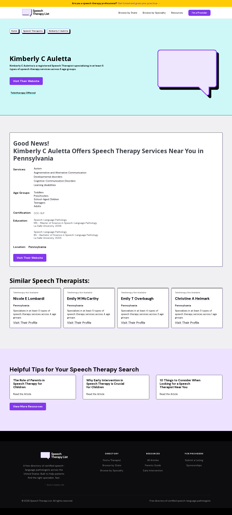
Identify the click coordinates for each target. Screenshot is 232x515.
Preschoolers (41, 195)
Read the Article (22, 394)
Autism (38, 168)
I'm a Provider (199, 12)
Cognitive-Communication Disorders (55, 180)
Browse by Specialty (154, 12)
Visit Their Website (26, 81)
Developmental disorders (48, 176)
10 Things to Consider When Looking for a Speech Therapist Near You (180, 384)
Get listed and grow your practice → (139, 3)
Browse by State (127, 12)
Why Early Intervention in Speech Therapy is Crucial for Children (105, 384)
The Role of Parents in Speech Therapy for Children (29, 384)
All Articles (153, 460)
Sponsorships (194, 465)
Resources (177, 12)
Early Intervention (153, 470)
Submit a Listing (194, 460)
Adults (37, 206)
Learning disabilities (45, 185)
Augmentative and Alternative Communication (60, 172)
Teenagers (39, 202)
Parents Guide (153, 465)
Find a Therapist (112, 460)
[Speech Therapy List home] (36, 12)
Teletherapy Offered (23, 92)
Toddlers (39, 192)
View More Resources (28, 406)
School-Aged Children (46, 199)
